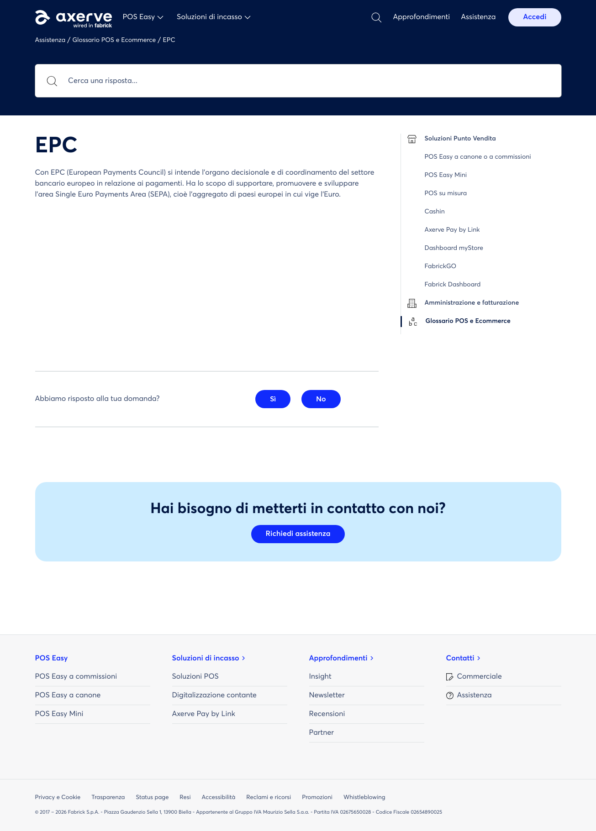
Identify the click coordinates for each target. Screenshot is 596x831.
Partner (321, 733)
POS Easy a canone (68, 695)
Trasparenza (108, 797)
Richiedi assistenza (298, 534)
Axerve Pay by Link (203, 714)
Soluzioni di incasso (205, 658)
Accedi (534, 17)
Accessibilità (219, 797)
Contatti (460, 658)
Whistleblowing (364, 797)
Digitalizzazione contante (214, 695)
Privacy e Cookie (58, 797)
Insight (320, 676)
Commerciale (479, 676)
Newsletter (327, 695)
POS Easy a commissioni (76, 676)
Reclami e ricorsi (268, 797)
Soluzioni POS (195, 676)
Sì (273, 399)
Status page (152, 797)
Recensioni (327, 714)
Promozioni (317, 797)
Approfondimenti (421, 17)
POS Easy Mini (59, 714)
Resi (184, 797)
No (321, 399)
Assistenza (478, 17)
